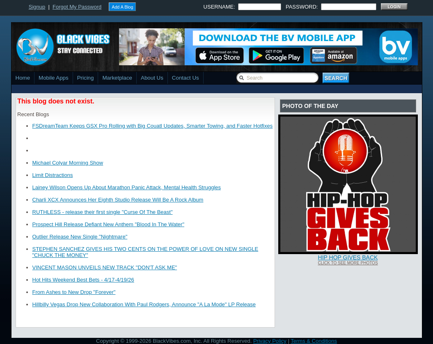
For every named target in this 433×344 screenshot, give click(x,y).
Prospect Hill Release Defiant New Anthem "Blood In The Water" (108, 224)
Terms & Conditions (314, 341)
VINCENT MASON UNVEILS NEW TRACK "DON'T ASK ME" (104, 267)
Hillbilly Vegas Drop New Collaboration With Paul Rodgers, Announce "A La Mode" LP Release (144, 304)
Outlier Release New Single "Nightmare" (80, 237)
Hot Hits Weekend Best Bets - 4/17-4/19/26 (83, 280)
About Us (152, 78)
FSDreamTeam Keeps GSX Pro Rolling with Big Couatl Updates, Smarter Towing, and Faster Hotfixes (152, 126)
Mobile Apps (54, 78)
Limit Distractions (52, 175)
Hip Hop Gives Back (348, 257)
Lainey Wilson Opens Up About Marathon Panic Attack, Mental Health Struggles (126, 187)
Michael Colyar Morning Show (67, 163)
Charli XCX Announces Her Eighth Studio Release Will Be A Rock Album (118, 200)
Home (23, 78)
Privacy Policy (269, 341)
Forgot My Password (77, 7)
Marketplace (117, 78)
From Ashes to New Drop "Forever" (74, 292)
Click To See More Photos (348, 263)
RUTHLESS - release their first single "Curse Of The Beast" (102, 212)
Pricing (85, 78)
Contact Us (185, 78)
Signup (37, 7)
